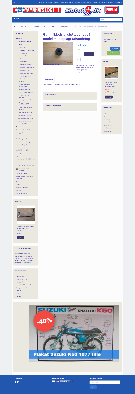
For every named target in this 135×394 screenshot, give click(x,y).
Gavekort (41, 2)
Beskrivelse (49, 79)
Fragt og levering (107, 2)
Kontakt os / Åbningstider (83, 2)
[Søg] (120, 19)
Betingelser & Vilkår (67, 2)
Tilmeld (93, 387)
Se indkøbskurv (113, 53)
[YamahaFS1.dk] (37, 9)
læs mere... (27, 262)
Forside (16, 18)
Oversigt (56, 2)
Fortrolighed (118, 2)
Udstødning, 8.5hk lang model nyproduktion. (111, 84)
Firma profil (96, 2)
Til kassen (115, 48)
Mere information (81, 73)
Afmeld (100, 387)
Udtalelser (49, 2)
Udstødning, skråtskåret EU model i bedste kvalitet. (25, 228)
